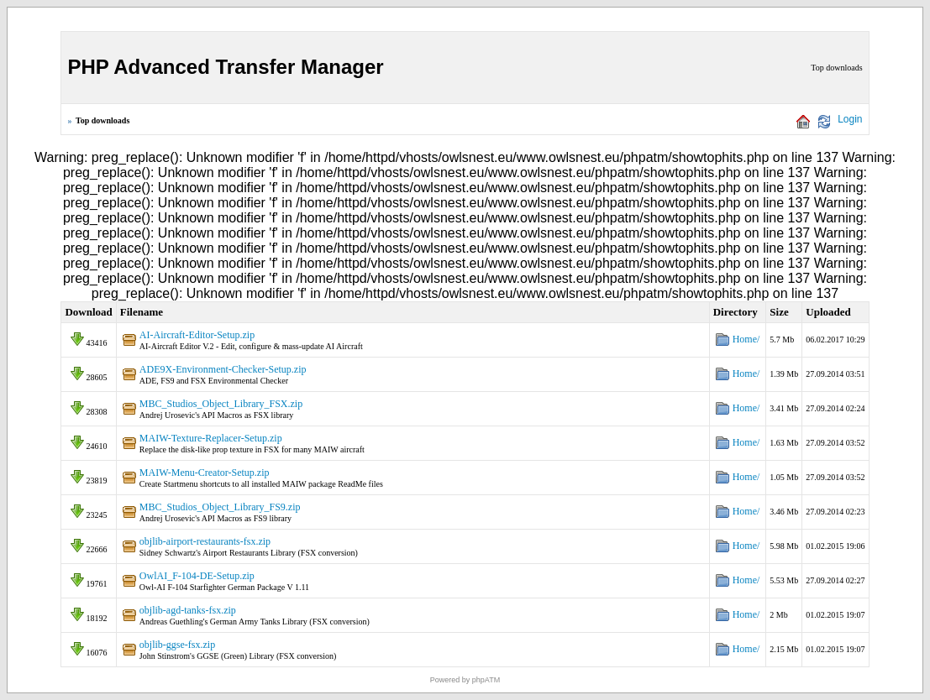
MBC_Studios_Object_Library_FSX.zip (220, 404)
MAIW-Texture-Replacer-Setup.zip (210, 438)
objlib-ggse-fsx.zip (177, 644)
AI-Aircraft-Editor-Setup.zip (197, 335)
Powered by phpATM (465, 680)
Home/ (746, 339)
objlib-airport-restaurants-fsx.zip (205, 541)
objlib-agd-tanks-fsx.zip (187, 610)
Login (850, 119)
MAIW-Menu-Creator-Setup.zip (204, 472)
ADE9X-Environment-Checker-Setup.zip (223, 369)
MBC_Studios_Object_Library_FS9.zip (220, 507)
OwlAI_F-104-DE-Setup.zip (197, 576)
